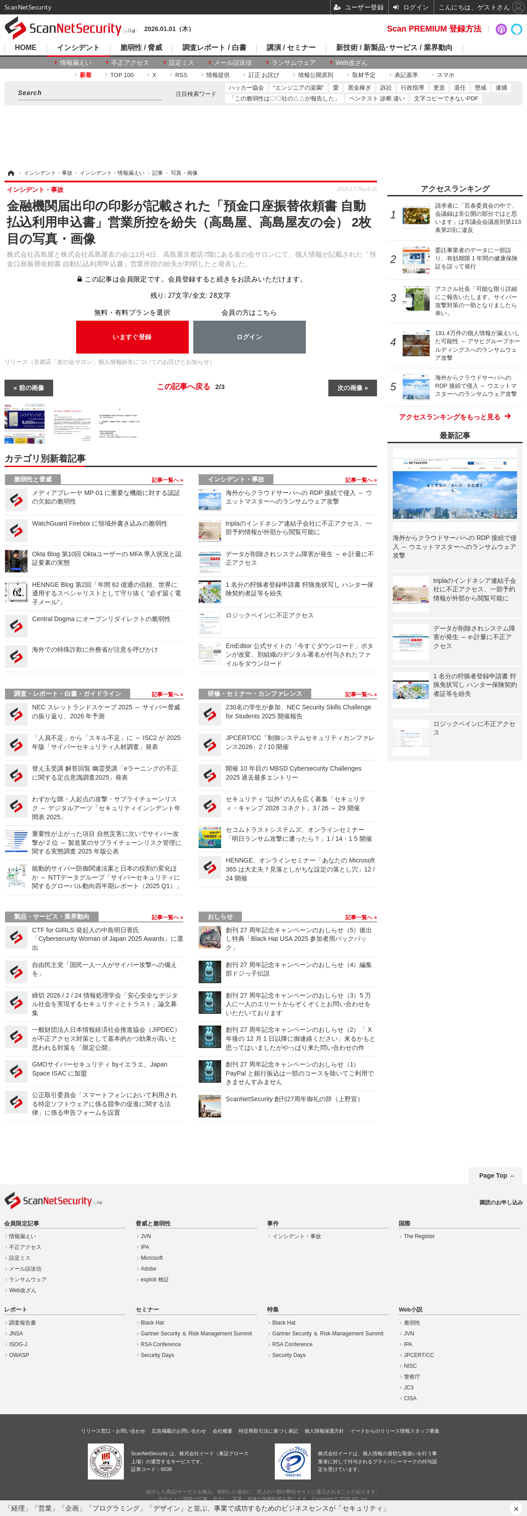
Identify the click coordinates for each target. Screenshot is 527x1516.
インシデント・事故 (236, 479)
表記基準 (406, 75)
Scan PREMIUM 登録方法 (434, 28)
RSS (181, 75)
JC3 (408, 1387)
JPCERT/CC (419, 1355)
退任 (460, 87)
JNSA (16, 1333)
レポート (15, 1310)
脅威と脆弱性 (153, 1224)
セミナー (147, 1310)
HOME (25, 47)
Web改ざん (352, 62)
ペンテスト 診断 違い (377, 98)
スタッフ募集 (425, 1431)
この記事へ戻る (191, 387)
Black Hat (152, 1323)
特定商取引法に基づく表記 (268, 1431)
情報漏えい (75, 62)
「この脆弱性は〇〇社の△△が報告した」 (284, 98)
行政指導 (412, 87)
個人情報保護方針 (324, 1431)
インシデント (78, 47)
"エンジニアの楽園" (298, 87)
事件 (273, 1224)
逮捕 (501, 87)
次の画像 (350, 387)
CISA (410, 1398)
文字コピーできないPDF (446, 98)
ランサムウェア (294, 62)
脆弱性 (412, 1323)
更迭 (439, 87)
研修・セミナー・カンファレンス (255, 693)
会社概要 (222, 1431)
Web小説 (410, 1310)
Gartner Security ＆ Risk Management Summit (196, 1333)
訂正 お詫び (264, 75)
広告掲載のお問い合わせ (179, 1431)
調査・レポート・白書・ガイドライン (67, 693)
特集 (273, 1310)
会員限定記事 (21, 1224)
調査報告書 (22, 1323)
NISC (410, 1366)
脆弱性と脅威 (33, 479)
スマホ (445, 75)
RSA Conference (161, 1344)
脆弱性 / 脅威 (141, 47)
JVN (146, 1236)
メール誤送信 (233, 62)
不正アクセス (130, 62)
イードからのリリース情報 (380, 1431)
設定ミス (181, 62)
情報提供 (218, 75)
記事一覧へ (166, 480)
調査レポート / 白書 (214, 47)
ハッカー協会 (246, 87)
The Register (419, 1236)
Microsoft (152, 1258)
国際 (404, 1224)
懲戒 (480, 87)
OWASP (19, 1355)
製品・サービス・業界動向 (52, 916)
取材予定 (364, 75)
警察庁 (412, 1377)
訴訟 (386, 87)
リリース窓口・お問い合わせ (113, 1431)
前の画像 (31, 387)
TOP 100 (122, 75)
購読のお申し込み (501, 1202)
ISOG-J (18, 1344)
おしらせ (220, 916)
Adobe (149, 1269)
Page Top (493, 1175)
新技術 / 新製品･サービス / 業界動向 (394, 47)
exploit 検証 (155, 1279)
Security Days (157, 1355)
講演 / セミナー (291, 47)
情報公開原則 (315, 75)
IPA (145, 1247)
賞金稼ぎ (359, 87)
